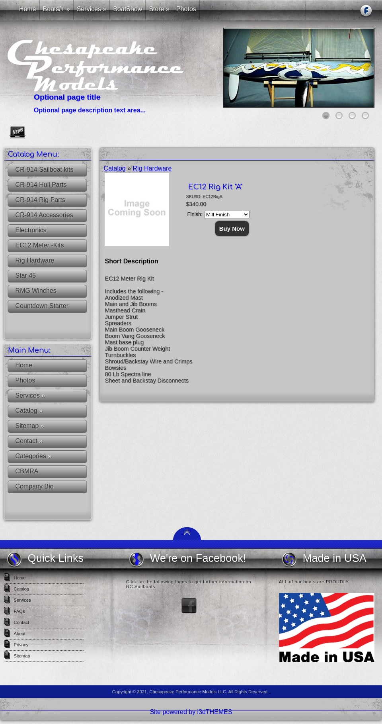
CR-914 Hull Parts (41, 184)
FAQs (19, 611)
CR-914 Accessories (44, 215)
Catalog (29, 410)
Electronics (31, 230)
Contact (29, 441)
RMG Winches (36, 290)
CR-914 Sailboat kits (45, 169)
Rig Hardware (35, 260)
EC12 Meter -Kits (40, 245)
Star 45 (26, 275)
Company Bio (35, 486)
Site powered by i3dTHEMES (191, 711)
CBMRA (27, 471)
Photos (25, 380)
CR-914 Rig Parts (40, 199)
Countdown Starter (42, 305)
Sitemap (30, 425)
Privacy (21, 644)
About (19, 633)
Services (30, 395)
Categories (34, 456)
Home (24, 365)
